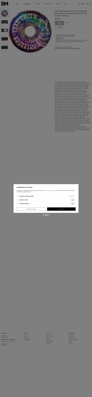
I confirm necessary (31, 209)
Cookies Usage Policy (48, 190)
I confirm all (61, 209)
